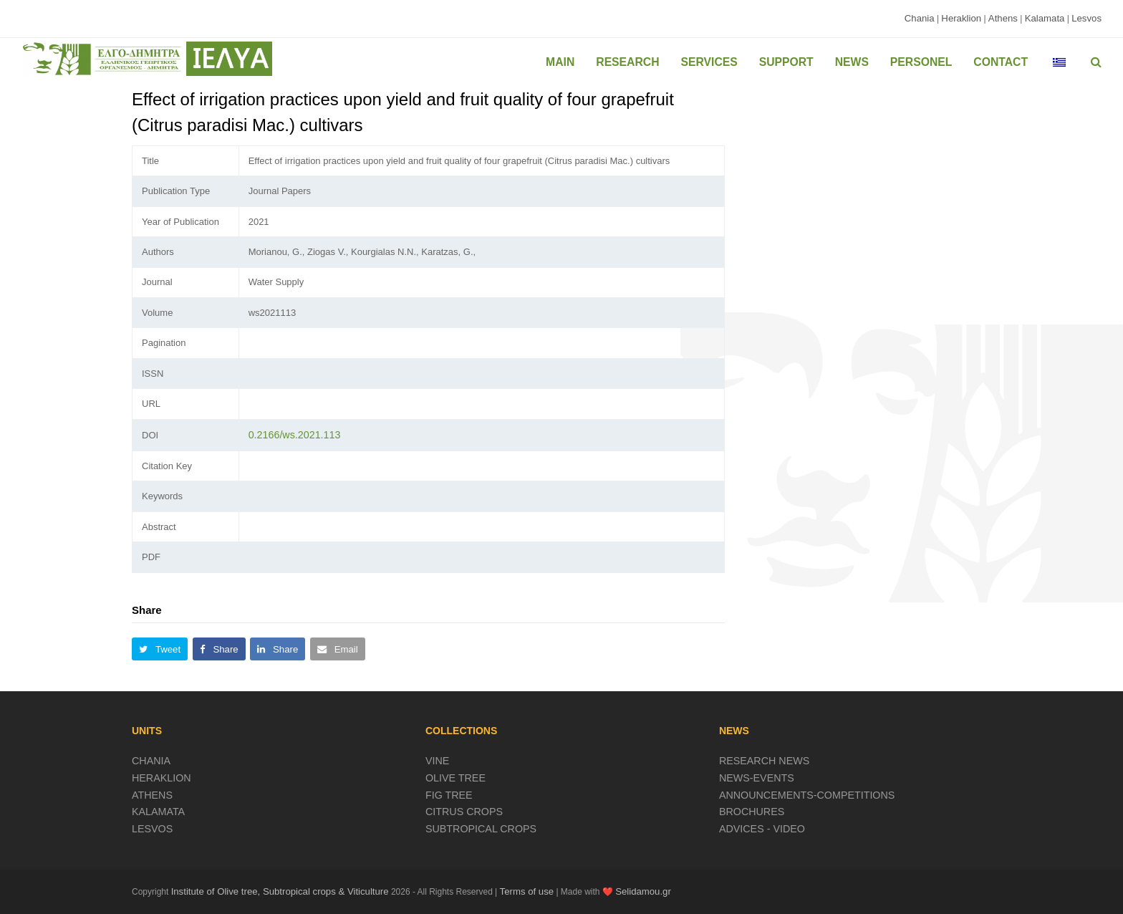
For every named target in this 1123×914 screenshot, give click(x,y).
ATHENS (152, 795)
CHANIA (151, 760)
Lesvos (1086, 18)
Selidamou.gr (643, 891)
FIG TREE (449, 795)
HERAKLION (161, 778)
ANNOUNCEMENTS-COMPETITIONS (807, 795)
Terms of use (527, 891)
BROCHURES (751, 811)
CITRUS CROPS (464, 811)
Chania (920, 18)
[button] (160, 649)
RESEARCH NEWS (764, 760)
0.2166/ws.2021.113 (295, 435)
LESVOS (152, 828)
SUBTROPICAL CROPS (480, 828)
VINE (437, 760)
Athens (1003, 18)
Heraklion (961, 18)
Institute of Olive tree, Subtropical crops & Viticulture (280, 891)
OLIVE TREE (455, 778)
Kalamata (1045, 18)
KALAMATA (158, 811)
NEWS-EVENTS (756, 778)
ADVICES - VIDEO (762, 828)
